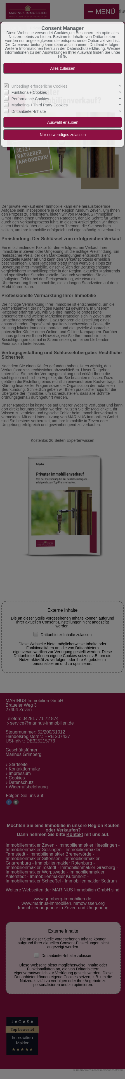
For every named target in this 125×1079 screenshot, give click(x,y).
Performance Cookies (30, 99)
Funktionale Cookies (29, 92)
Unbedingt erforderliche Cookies (39, 86)
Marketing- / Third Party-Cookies (39, 105)
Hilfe (62, 56)
